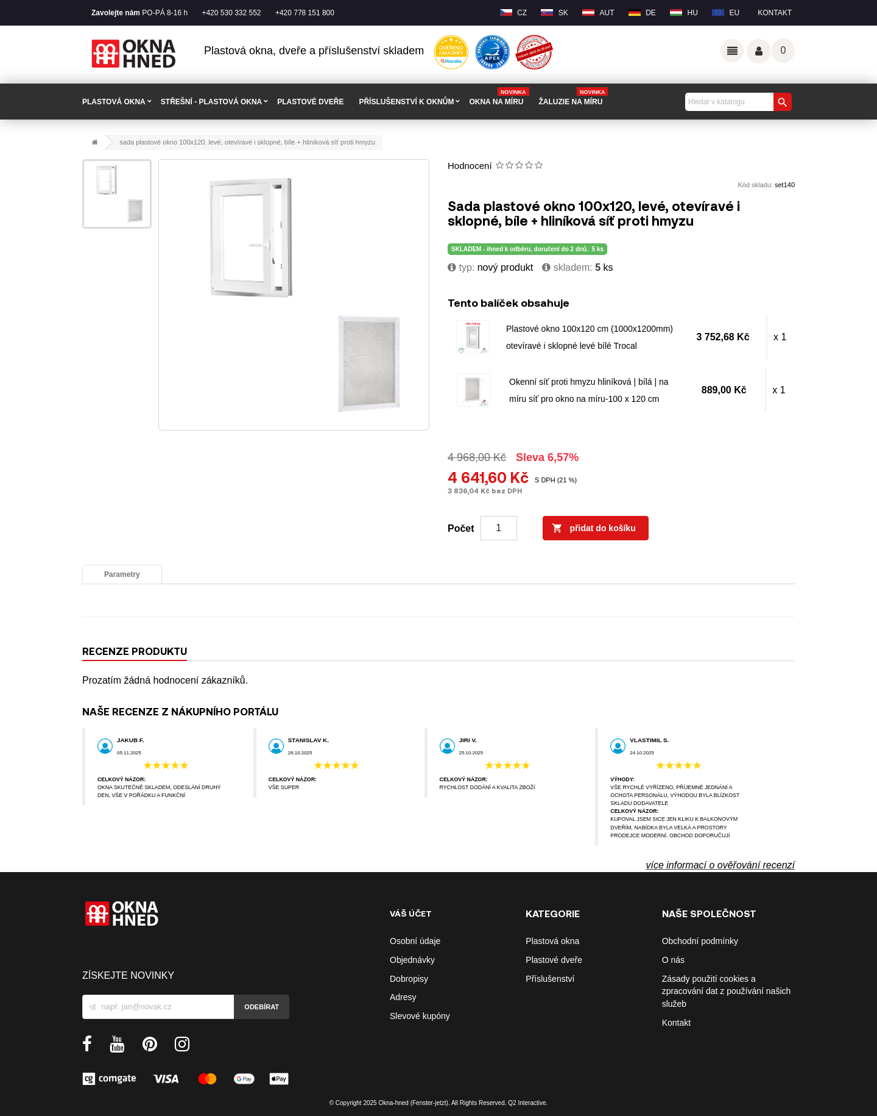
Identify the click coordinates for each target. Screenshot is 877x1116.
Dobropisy (409, 979)
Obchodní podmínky (700, 941)
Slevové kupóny (420, 1016)
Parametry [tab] (122, 574)
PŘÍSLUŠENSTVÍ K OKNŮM (406, 102)
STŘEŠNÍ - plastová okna (211, 102)
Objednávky (412, 960)
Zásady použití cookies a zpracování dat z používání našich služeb (726, 991)
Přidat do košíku (594, 529)
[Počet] (499, 528)
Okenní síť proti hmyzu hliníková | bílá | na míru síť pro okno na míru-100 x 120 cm (589, 390)
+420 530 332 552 (231, 13)
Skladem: (567, 267)
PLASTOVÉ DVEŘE (310, 102)
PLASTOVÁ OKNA (114, 102)
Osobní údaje (415, 941)
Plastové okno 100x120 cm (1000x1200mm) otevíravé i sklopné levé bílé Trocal (589, 337)
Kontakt (775, 13)
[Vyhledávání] (737, 102)
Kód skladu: (755, 184)
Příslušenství (550, 979)
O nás (673, 960)
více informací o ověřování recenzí (720, 865)
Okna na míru (499, 97)
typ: (461, 267)
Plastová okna (552, 941)
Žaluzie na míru (573, 97)
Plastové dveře (554, 960)
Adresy (403, 997)
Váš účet (759, 51)
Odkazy (732, 50)
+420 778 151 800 (304, 13)
